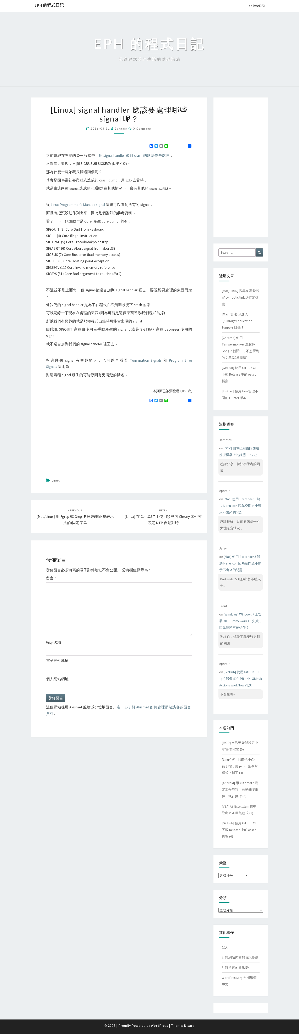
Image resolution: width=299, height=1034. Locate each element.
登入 (225, 947)
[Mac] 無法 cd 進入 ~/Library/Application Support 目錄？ (237, 321)
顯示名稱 (53, 642)
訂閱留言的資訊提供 (237, 967)
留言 (51, 578)
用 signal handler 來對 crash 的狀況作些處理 (134, 155)
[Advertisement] (81, 436)
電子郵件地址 (57, 660)
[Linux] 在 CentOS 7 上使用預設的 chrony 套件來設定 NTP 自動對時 (163, 516)
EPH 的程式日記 (49, 5)
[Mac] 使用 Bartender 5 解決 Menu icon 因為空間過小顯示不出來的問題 (240, 505)
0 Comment (142, 128)
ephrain (121, 128)
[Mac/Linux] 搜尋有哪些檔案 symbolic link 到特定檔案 (240, 297)
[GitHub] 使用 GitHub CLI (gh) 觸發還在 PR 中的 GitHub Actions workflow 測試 (240, 678)
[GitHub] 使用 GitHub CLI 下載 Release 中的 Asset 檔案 (239, 374)
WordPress (159, 1025)
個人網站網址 (57, 678)
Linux (55, 480)
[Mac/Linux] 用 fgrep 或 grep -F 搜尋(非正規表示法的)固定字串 (75, 516)
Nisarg (189, 1025)
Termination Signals (146, 360)
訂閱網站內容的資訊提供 (240, 957)
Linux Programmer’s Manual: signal (78, 204)
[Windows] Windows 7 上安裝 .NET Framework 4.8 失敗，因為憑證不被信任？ (240, 621)
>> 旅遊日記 (257, 6)
